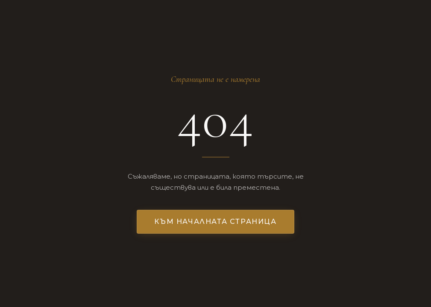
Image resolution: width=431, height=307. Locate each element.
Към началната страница (215, 221)
